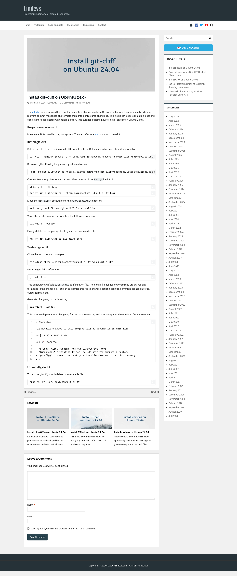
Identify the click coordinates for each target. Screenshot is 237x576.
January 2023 (176, 287)
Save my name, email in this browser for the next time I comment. (63, 533)
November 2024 (177, 193)
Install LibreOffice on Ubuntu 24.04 (46, 432)
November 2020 (177, 399)
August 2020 (175, 411)
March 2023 (175, 279)
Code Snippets (55, 25)
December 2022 (176, 292)
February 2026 (176, 129)
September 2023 (177, 253)
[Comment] (91, 488)
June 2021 (174, 369)
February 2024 (176, 232)
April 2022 (174, 326)
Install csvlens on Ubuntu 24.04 (131, 432)
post (96, 134)
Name (31, 509)
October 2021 (176, 352)
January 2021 (176, 390)
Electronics (73, 25)
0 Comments (68, 103)
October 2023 (176, 249)
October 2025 (176, 146)
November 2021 (177, 347)
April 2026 (174, 120)
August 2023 (175, 257)
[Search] (210, 38)
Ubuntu (53, 103)
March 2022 (175, 330)
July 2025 (174, 159)
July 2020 (174, 416)
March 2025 (175, 176)
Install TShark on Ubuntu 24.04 (88, 432)
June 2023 (174, 266)
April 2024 (174, 223)
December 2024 (176, 189)
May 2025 (174, 168)
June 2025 (174, 163)
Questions (88, 25)
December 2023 (176, 240)
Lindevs (32, 9)
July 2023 (174, 262)
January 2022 (176, 339)
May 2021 (174, 373)
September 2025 (177, 150)
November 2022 (177, 296)
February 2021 (176, 386)
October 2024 (176, 197)
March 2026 (175, 125)
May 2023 (174, 270)
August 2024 (175, 206)
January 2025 (176, 185)
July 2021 (174, 364)
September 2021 (177, 356)
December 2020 (176, 394)
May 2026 (174, 116)
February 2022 (176, 334)
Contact (102, 25)
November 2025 (177, 142)
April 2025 (174, 172)
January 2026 (176, 133)
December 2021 (176, 343)
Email (30, 521)
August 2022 (175, 309)
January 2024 (176, 236)
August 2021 (175, 360)
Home (27, 25)
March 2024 (175, 227)
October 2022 (176, 300)
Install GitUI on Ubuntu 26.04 (183, 79)
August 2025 (175, 155)
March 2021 (175, 381)
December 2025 (176, 138)
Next (155, 392)
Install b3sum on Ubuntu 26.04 (184, 67)
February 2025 (176, 180)
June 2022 (174, 317)
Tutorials (39, 25)
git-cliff (36, 112)
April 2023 (174, 275)
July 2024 (174, 210)
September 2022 (177, 304)
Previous (30, 392)
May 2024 (174, 219)
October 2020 (176, 403)
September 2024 (177, 202)
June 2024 (174, 215)
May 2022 (174, 322)
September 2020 (177, 407)
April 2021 (174, 377)
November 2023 (177, 245)
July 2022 (174, 313)
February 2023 (176, 283)
